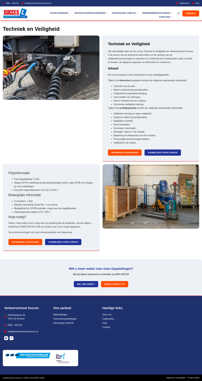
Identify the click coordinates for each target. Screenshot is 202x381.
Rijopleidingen (43, 13)
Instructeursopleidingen (73, 13)
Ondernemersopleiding (140, 13)
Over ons (165, 13)
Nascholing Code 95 (107, 13)
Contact (106, 327)
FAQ (104, 323)
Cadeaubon (108, 319)
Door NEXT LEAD (37, 378)
